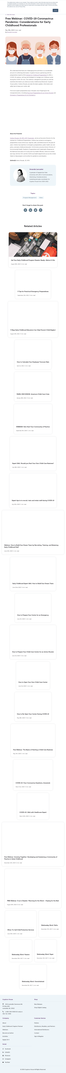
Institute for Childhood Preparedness (36, 75)
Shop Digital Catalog (40, 1007)
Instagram (7, 1059)
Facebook (7, 1049)
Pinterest (6, 1055)
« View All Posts (10, 14)
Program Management (29, 197)
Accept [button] (55, 10)
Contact (36, 1033)
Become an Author (8, 1033)
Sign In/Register (39, 1036)
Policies (36, 1023)
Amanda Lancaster (12, 32)
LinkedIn (6, 1052)
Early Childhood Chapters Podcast (13, 1026)
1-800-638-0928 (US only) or (12, 1011)
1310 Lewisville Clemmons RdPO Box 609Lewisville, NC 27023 (12, 1006)
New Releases (38, 1004)
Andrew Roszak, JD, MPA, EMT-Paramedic (22, 138)
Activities (5, 1036)
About (4, 1023)
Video (41, 197)
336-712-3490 (7, 1014)
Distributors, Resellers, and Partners (44, 1026)
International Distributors (41, 1029)
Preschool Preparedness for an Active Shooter (40, 93)
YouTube (6, 1062)
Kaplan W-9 (6, 1039)
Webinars (5, 1029)
